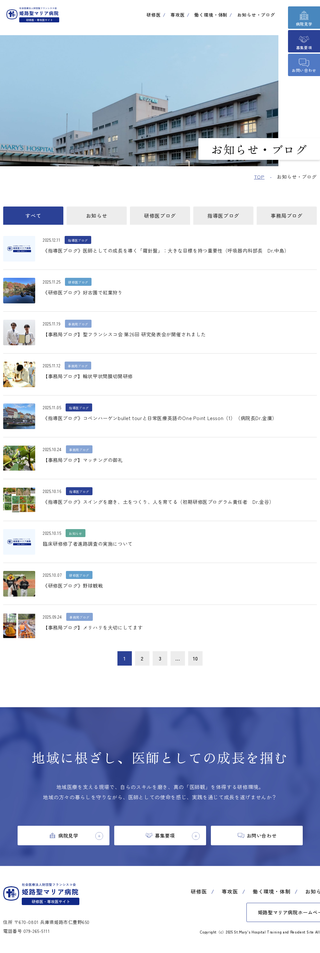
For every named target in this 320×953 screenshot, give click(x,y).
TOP (259, 176)
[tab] (63, 840)
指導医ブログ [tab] (223, 217)
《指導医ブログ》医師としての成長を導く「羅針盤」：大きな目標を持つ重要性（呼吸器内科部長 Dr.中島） (174, 253)
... (179, 661)
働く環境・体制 (211, 15)
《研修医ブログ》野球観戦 (75, 588)
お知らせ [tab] (97, 217)
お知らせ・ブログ (256, 15)
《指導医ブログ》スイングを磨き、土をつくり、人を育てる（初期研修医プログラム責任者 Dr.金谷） (166, 504)
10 (198, 661)
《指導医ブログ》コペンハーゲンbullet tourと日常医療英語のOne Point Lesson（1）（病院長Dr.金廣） (166, 421)
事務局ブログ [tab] (287, 217)
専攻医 (178, 15)
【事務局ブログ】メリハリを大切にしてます (96, 630)
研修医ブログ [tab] (160, 217)
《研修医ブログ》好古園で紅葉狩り (85, 295)
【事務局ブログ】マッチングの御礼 (85, 462)
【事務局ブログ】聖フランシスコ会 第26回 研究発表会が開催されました (129, 337)
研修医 (154, 15)
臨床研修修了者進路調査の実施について (91, 546)
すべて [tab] (33, 217)
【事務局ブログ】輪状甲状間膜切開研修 (91, 379)
